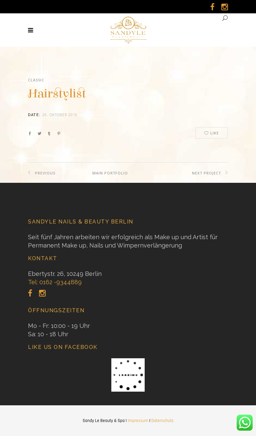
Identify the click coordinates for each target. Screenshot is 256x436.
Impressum (138, 420)
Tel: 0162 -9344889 (55, 282)
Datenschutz (162, 420)
